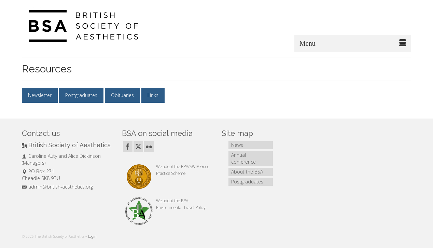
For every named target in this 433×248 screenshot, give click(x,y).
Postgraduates (81, 95)
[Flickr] (149, 146)
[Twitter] (138, 146)
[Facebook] (127, 146)
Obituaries (122, 95)
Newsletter (40, 95)
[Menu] (352, 43)
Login (92, 236)
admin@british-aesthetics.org (57, 186)
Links (153, 95)
